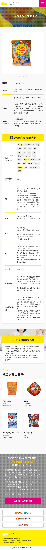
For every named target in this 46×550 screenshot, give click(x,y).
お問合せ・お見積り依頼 (23, 501)
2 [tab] (23, 76)
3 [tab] (27, 76)
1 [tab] (19, 76)
